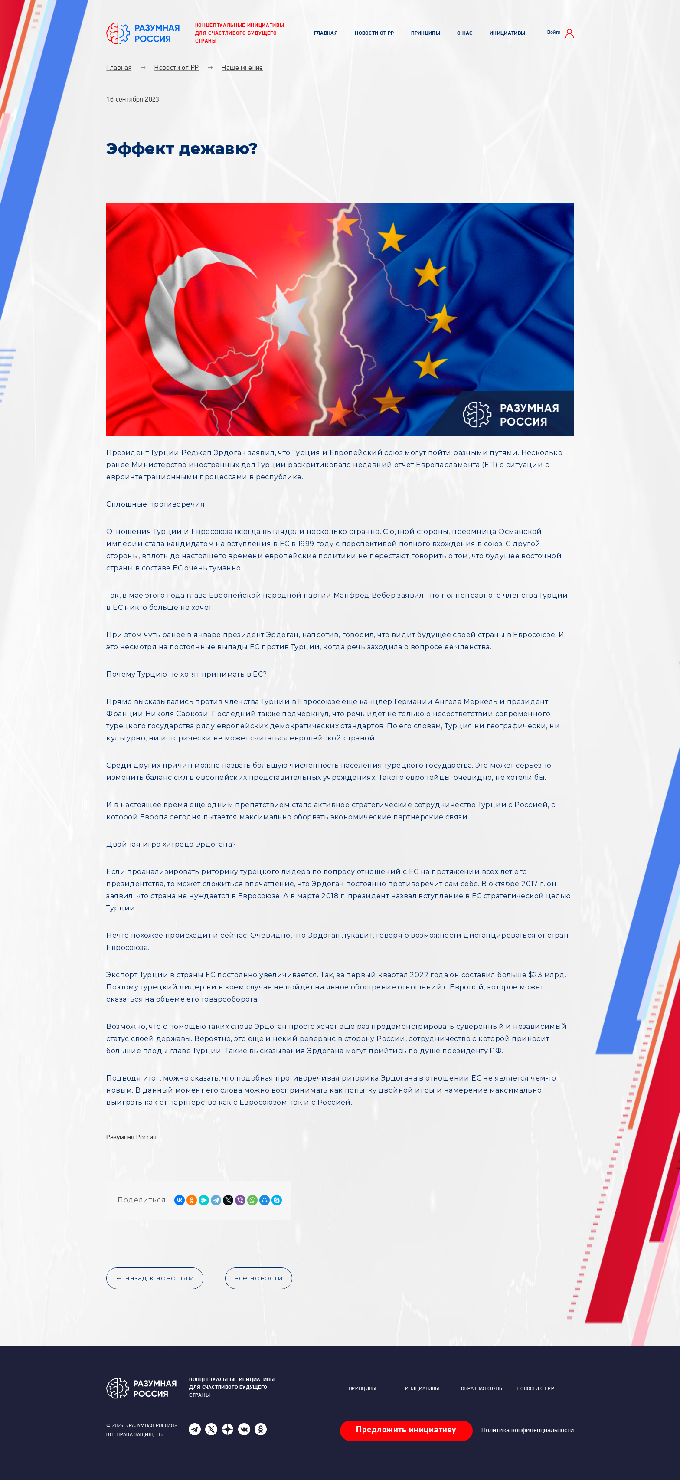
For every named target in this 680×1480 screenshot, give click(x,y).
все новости (258, 1278)
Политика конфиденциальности (527, 1430)
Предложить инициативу (406, 1430)
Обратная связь (481, 1389)
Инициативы (507, 33)
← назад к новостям (154, 1278)
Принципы (425, 33)
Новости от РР (374, 33)
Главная (326, 33)
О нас (465, 33)
